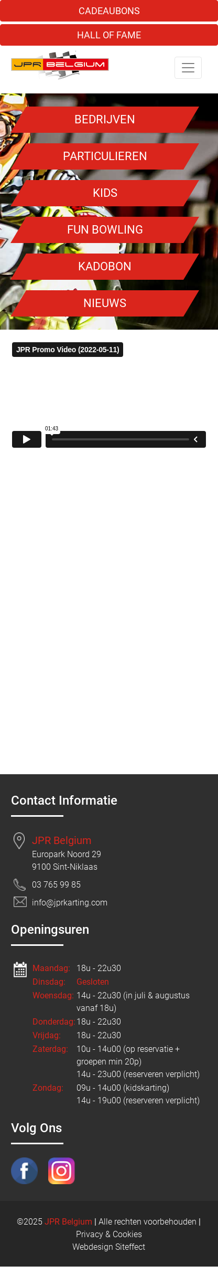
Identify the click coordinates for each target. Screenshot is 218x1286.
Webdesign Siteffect (108, 1247)
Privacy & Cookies (109, 1234)
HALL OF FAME (109, 34)
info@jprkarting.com (69, 903)
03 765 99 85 (56, 885)
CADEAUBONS (109, 10)
